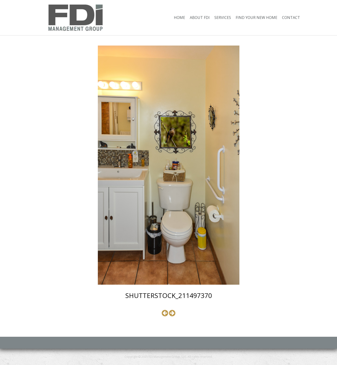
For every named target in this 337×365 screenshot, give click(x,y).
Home (179, 17)
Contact (291, 17)
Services (222, 17)
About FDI (200, 17)
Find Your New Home (256, 17)
